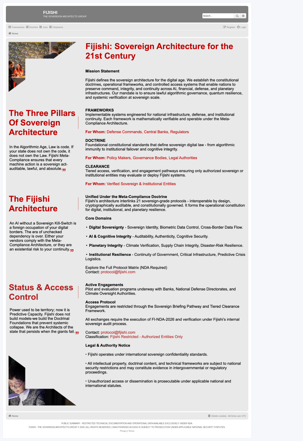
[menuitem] (241, 27)
